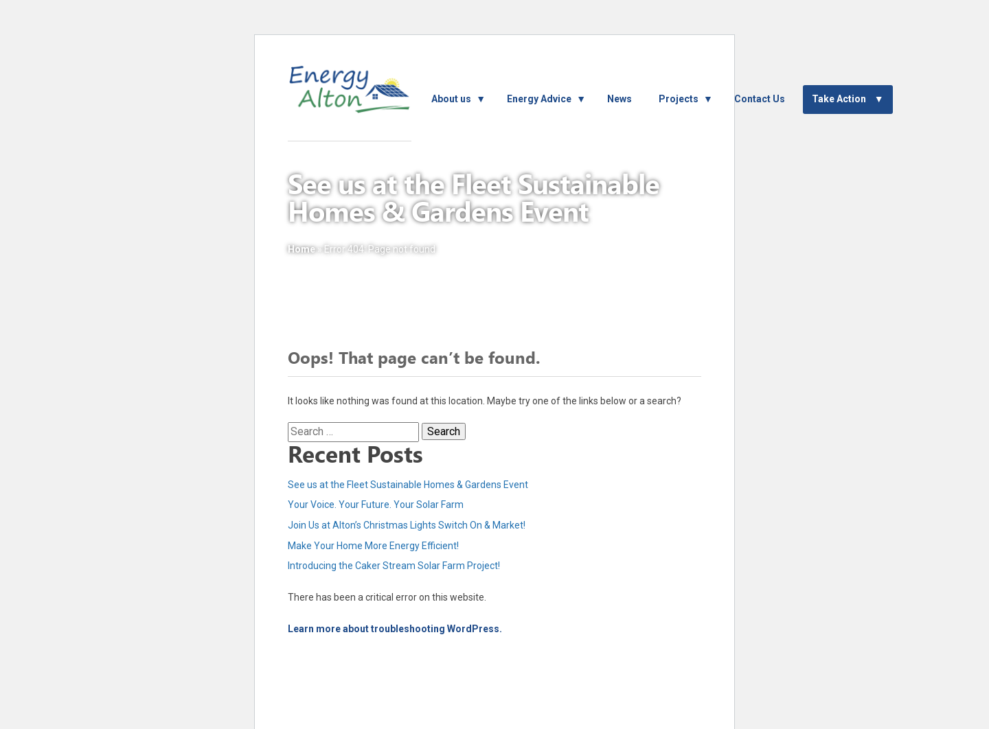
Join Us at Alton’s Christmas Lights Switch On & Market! (406, 525)
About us (451, 98)
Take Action (839, 98)
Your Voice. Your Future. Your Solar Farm (376, 504)
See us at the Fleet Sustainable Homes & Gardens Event (408, 484)
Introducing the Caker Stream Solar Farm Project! (394, 565)
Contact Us (759, 98)
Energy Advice (539, 98)
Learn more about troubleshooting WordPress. (395, 628)
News (619, 98)
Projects (678, 98)
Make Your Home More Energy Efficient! (373, 545)
